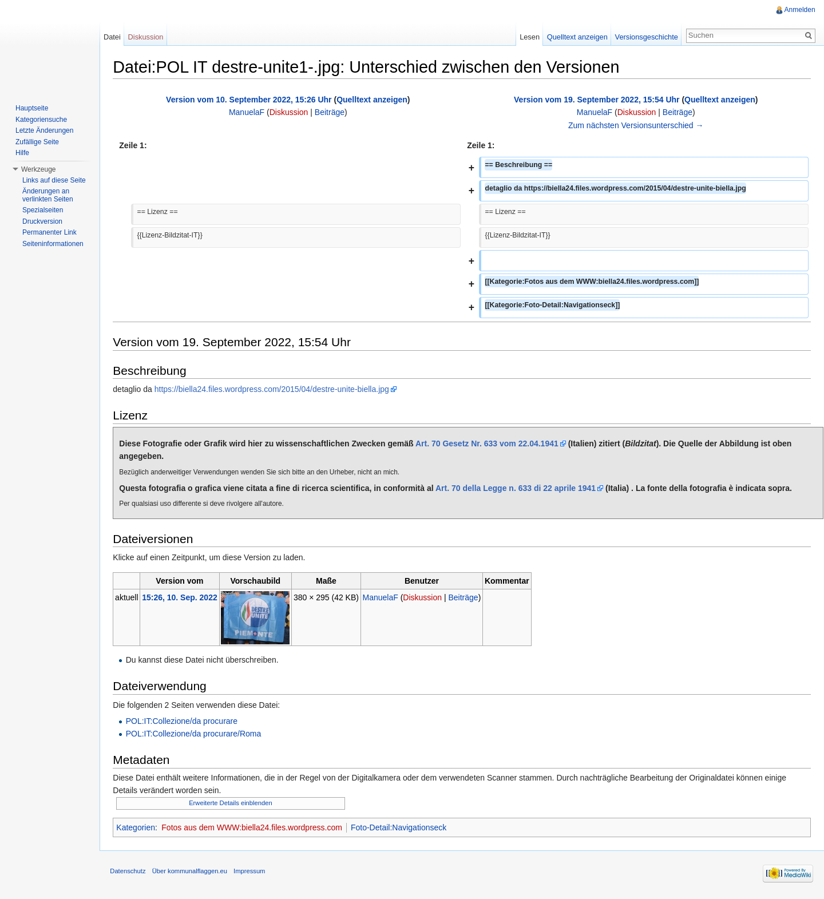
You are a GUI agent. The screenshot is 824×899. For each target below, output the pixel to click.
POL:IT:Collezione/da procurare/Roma (195, 734)
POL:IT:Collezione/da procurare (183, 721)
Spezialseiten (42, 210)
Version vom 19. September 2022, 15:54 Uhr (596, 99)
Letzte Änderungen (44, 130)
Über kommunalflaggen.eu (191, 872)
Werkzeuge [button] (38, 169)
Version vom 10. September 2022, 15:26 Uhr (250, 99)
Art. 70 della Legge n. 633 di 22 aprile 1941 (518, 488)
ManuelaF (248, 112)
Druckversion (42, 221)
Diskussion (290, 112)
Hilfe (22, 153)
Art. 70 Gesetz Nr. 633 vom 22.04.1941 (489, 443)
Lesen (529, 37)
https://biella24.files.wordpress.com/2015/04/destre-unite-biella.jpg (273, 389)
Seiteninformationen (53, 244)
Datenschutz (130, 872)
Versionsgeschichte (645, 37)
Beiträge (331, 112)
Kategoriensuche (41, 120)
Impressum (251, 872)
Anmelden (799, 10)
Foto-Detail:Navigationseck (401, 827)
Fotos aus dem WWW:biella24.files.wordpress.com (254, 827)
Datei (113, 37)
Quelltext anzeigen (373, 99)
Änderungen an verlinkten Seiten (47, 195)
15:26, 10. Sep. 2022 (182, 597)
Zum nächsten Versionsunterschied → (636, 125)
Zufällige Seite (37, 142)
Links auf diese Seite (54, 180)
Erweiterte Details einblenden (233, 802)
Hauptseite (31, 108)
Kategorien (137, 827)
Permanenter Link (49, 232)
